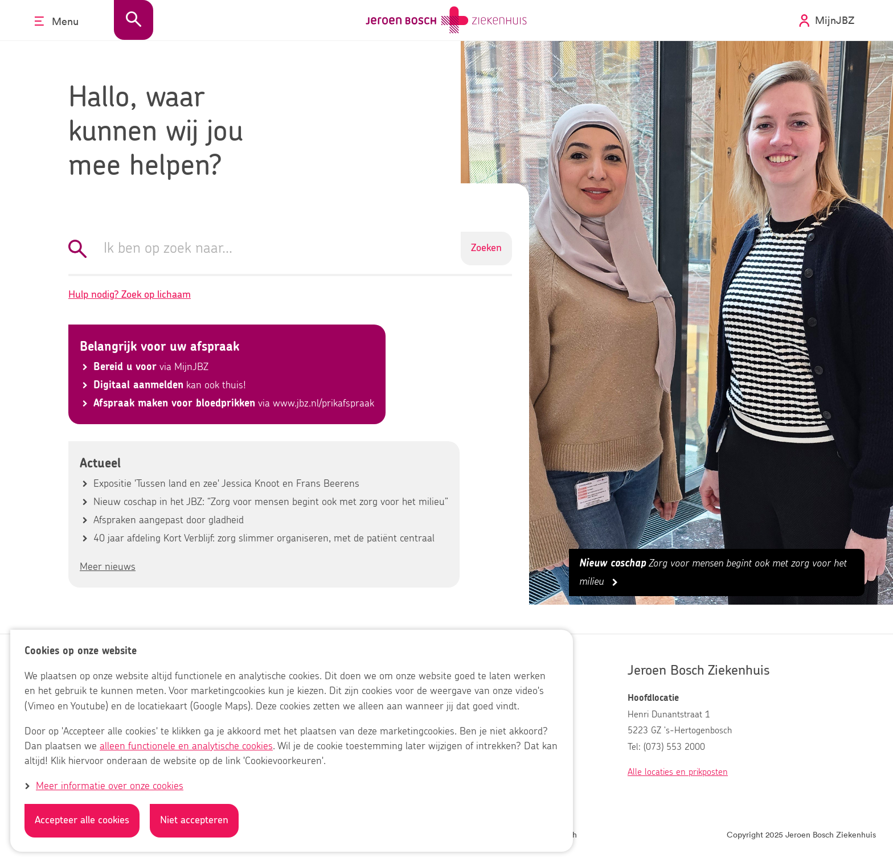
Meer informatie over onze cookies (109, 786)
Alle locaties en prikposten (678, 772)
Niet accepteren (194, 820)
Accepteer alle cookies (82, 820)
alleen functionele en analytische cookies (186, 746)
